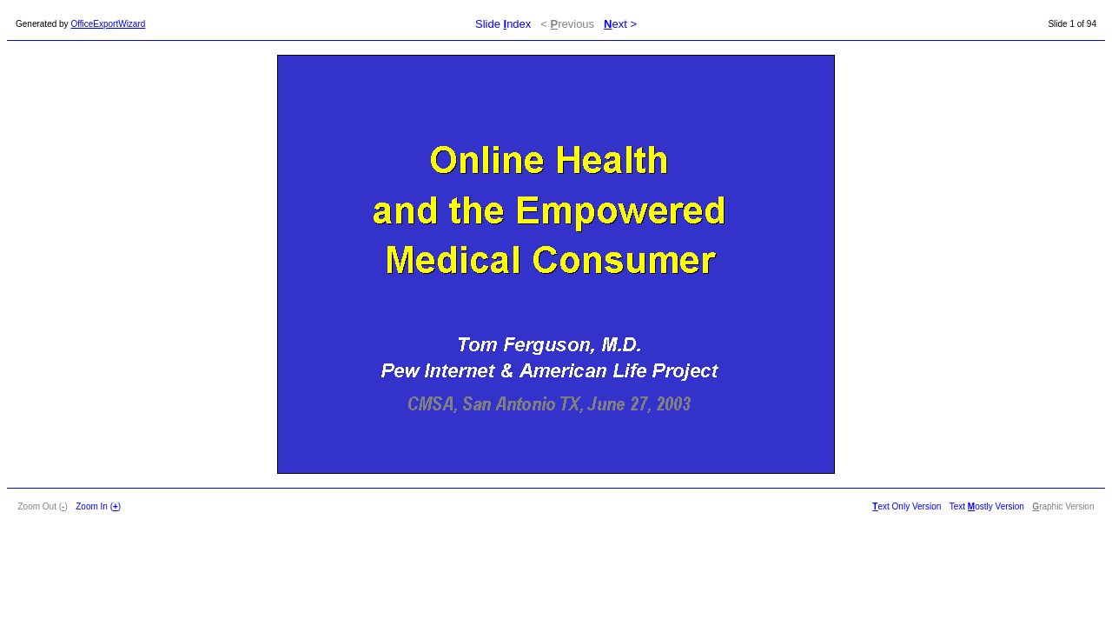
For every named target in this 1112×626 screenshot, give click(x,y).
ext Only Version (906, 506)
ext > (620, 23)
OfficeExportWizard (107, 24)
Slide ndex (503, 23)
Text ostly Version (987, 506)
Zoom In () (98, 506)
